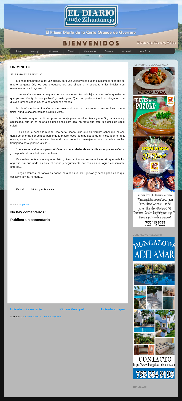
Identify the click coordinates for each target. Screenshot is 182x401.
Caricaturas (90, 51)
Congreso (54, 51)
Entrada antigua (113, 309)
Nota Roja (145, 51)
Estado (71, 51)
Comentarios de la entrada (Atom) (43, 316)
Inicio (19, 51)
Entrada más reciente (26, 309)
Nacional (126, 51)
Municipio (35, 51)
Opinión (109, 51)
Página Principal (71, 309)
